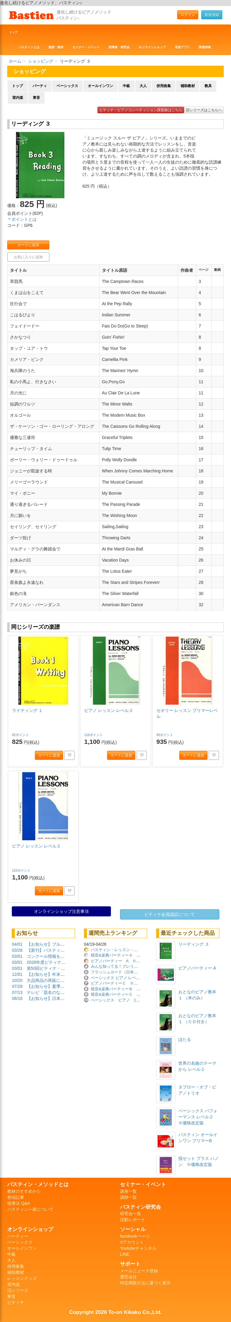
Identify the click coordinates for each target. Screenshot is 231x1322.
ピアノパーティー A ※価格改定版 (123, 961)
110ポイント (93, 735)
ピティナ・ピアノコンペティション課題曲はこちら (140, 110)
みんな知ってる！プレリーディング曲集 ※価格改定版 (140, 966)
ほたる (184, 1039)
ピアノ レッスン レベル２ (36, 846)
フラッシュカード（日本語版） (118, 972)
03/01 (17, 956)
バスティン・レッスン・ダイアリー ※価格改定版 (136, 950)
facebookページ (135, 1236)
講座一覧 (128, 1191)
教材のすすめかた (24, 1191)
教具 (208, 86)
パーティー (17, 1236)
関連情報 (205, 47)
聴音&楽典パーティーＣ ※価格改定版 (125, 994)
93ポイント (165, 735)
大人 (143, 86)
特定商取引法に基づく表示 (145, 1282)
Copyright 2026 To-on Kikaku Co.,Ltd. (115, 1312)
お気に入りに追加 (28, 257)
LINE (124, 1254)
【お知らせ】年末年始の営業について (62, 974)
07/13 (17, 992)
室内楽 (17, 98)
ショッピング (40, 61)
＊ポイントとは (22, 219)
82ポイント (21, 735)
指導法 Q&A (18, 1203)
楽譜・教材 (55, 47)
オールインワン (100, 86)
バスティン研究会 (140, 1207)
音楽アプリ (182, 47)
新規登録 (212, 15)
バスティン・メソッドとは (38, 1184)
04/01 (17, 944)
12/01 (17, 974)
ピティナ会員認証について (169, 914)
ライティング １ (27, 710)
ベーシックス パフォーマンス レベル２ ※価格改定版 (197, 1116)
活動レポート (132, 1219)
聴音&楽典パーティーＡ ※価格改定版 (125, 955)
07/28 (17, 986)
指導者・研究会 (119, 47)
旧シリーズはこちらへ (204, 110)
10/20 (17, 980)
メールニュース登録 (139, 1270)
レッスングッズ (22, 1278)
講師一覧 (128, 1197)
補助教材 (187, 86)
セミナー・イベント (86, 47)
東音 (36, 98)
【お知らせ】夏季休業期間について (60, 986)
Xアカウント (132, 1242)
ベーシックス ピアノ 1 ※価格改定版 (127, 1000)
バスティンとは (28, 47)
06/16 (17, 998)
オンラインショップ (152, 47)
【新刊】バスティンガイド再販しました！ (67, 950)
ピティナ (15, 1302)
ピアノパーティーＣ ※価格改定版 (122, 983)
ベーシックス (67, 86)
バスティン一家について (30, 1209)
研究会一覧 (130, 1213)
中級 (126, 86)
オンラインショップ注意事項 (61, 911)
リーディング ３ (193, 944)
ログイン (187, 15)
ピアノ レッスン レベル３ (108, 710)
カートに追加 (28, 245)
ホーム (15, 61)
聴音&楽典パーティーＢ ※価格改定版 (125, 989)
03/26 (17, 950)
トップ (13, 32)
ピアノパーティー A (197, 968)
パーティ (39, 86)
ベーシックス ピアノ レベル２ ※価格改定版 (131, 978)
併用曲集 (163, 86)
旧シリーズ (17, 1290)
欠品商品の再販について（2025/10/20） (65, 980)
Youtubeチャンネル (138, 1248)
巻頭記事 (15, 1197)
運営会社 (128, 1276)
